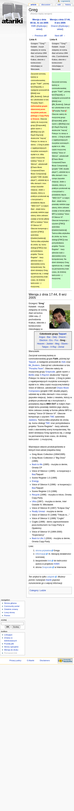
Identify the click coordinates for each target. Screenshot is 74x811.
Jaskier (49, 343)
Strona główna (10, 603)
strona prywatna (43, 550)
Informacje (40, 554)
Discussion (45, 5)
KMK (33, 26)
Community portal (11, 606)
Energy (35, 481)
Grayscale (50, 372)
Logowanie (65, 1)
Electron (44, 340)
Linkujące (8, 635)
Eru (51, 340)
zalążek (50, 577)
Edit (59, 5)
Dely (55, 337)
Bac (49, 337)
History (68, 5)
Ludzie (43, 590)
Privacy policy (15, 660)
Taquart (63, 334)
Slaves (64, 343)
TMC (52, 417)
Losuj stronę (9, 612)
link (49, 560)
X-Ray (53, 347)
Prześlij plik (9, 644)
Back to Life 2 (38, 538)
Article (33, 5)
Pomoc (7, 615)
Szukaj (4, 620)
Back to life (37, 464)
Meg (57, 343)
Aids (63, 362)
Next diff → (60, 36)
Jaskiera (33, 420)
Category (34, 590)
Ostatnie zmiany (11, 609)
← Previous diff (39, 36)
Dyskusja (41, 26)
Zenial (61, 347)
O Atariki (30, 660)
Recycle (36, 495)
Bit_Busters (34, 365)
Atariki (49, 580)
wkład (39, 29)
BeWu (31, 375)
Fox (56, 340)
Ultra (34, 501)
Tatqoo (45, 347)
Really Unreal (38, 511)
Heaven (40, 343)
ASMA (56, 564)
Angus (42, 337)
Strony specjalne (11, 647)
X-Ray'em (44, 375)
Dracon (54, 26)
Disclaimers (45, 660)
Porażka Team (36, 368)
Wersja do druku (11, 650)
